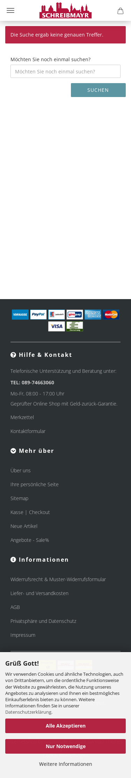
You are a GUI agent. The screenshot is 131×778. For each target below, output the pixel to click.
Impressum (22, 635)
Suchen (98, 90)
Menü (10, 10)
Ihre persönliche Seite (34, 484)
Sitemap (19, 498)
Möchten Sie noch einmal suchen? (50, 59)
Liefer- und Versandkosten (39, 593)
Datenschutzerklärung (28, 712)
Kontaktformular (27, 431)
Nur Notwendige (66, 746)
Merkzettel (22, 417)
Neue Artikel (23, 526)
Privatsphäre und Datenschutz (43, 621)
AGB (15, 607)
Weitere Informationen (65, 764)
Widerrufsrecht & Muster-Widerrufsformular (58, 579)
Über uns (20, 470)
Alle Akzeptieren (66, 725)
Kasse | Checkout (30, 512)
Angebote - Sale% (29, 540)
